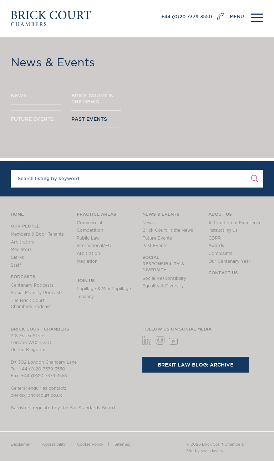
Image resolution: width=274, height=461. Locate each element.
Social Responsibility (164, 278)
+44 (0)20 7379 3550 (186, 16)
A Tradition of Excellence (235, 223)
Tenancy (85, 296)
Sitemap (122, 444)
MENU (237, 16)
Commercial (89, 223)
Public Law (88, 238)
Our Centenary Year (229, 261)
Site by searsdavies (204, 451)
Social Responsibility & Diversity (163, 263)
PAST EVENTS (89, 119)
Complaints (220, 253)
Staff (16, 265)
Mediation (87, 261)
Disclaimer (21, 444)
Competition (90, 230)
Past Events (154, 246)
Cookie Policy (90, 444)
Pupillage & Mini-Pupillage (104, 289)
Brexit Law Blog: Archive (195, 365)
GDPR (214, 238)
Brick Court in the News (167, 230)
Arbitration (88, 253)
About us (220, 213)
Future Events (157, 238)
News (148, 223)
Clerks (17, 257)
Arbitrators (22, 242)
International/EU (94, 246)
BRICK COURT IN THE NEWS (92, 99)
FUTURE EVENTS (32, 119)
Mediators (21, 249)
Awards (216, 246)
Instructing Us (223, 230)
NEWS (19, 95)
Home (17, 213)
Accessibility (54, 444)
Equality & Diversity (163, 286)
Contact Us (223, 272)
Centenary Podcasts (32, 285)
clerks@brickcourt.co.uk (36, 395)
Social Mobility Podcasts (37, 293)
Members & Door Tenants (37, 234)
